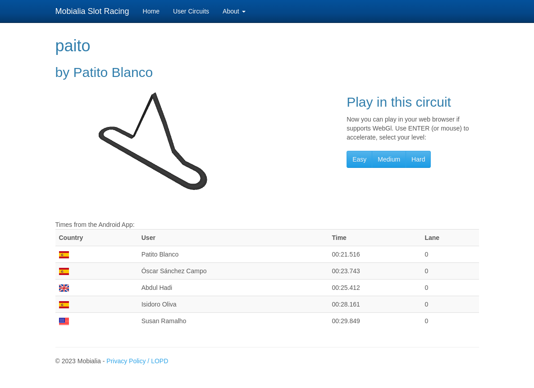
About (234, 11)
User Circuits (191, 11)
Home (151, 11)
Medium (389, 159)
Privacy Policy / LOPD (137, 361)
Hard (418, 159)
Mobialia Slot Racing (92, 11)
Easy (359, 159)
